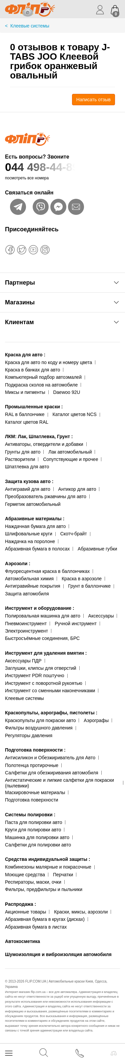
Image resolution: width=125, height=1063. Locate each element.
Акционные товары (25, 911)
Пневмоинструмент (26, 623)
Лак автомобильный (70, 452)
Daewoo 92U (66, 392)
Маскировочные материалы (35, 792)
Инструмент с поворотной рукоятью (43, 683)
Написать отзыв (93, 99)
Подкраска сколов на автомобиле (41, 385)
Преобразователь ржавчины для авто (45, 496)
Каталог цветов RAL (26, 422)
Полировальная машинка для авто (42, 615)
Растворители (20, 459)
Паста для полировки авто (33, 822)
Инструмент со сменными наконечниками (50, 690)
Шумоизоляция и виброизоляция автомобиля (58, 954)
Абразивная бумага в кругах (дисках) (45, 919)
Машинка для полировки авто (37, 837)
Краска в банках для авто (32, 369)
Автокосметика (22, 941)
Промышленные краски (34, 406)
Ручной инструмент (76, 623)
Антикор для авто (77, 489)
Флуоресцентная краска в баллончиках (47, 571)
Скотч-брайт (73, 533)
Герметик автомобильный (33, 504)
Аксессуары (101, 615)
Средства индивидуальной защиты (47, 859)
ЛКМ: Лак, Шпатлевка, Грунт (39, 436)
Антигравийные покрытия (32, 586)
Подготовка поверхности (35, 750)
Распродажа (20, 904)
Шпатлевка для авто (27, 466)
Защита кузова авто (29, 481)
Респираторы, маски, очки (33, 882)
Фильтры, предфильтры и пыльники (43, 889)
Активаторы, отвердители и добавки (44, 444)
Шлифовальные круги (28, 533)
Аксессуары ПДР (23, 660)
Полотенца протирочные (31, 765)
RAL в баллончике (25, 414)
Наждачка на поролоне (30, 541)
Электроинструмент (26, 631)
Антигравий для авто (27, 489)
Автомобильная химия (29, 578)
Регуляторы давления (28, 735)
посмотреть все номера (27, 178)
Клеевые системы (24, 698)
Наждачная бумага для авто (35, 526)
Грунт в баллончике (89, 586)
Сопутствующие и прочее (70, 459)
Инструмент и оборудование (39, 608)
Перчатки (63, 874)
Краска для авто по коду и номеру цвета (48, 362)
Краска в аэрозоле (82, 578)
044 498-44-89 (62, 167)
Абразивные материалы (34, 518)
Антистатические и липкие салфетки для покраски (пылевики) (59, 782)
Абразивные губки (97, 548)
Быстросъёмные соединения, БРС (42, 638)
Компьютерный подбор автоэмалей (43, 377)
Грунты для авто (22, 452)
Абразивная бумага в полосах (37, 548)
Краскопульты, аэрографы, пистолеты (51, 712)
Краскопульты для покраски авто (40, 720)
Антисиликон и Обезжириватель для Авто (50, 757)
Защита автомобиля (27, 593)
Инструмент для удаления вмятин (46, 653)
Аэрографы (96, 720)
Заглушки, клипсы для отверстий (40, 668)
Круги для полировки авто (33, 829)
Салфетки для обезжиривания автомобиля (51, 772)
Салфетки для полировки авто (38, 844)
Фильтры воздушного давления (39, 727)
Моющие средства (25, 874)
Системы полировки (30, 814)
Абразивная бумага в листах (36, 927)
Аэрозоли (17, 563)
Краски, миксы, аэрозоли (81, 911)
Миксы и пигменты (25, 392)
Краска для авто (25, 354)
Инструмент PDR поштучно (34, 675)
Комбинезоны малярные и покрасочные (48, 867)
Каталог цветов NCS (75, 414)
